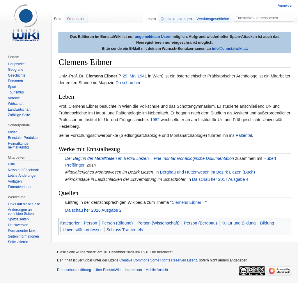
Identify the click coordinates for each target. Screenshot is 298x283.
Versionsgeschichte (212, 19)
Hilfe (11, 164)
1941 (142, 76)
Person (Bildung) (117, 223)
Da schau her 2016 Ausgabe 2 (93, 210)
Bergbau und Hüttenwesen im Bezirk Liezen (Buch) (207, 172)
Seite (58, 19)
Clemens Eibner (186, 202)
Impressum (133, 270)
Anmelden (285, 5)
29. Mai (129, 76)
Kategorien (70, 223)
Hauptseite (16, 64)
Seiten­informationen (23, 236)
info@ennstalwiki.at (229, 48)
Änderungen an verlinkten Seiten (21, 212)
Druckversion (18, 225)
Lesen (151, 19)
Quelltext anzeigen (176, 19)
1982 (154, 119)
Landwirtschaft (19, 109)
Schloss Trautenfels (125, 229)
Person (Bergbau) (200, 223)
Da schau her (128, 82)
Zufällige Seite (19, 115)
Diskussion (76, 19)
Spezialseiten (18, 219)
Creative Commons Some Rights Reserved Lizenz (158, 260)
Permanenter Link (22, 231)
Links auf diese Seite (24, 204)
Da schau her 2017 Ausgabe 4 (220, 179)
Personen (15, 81)
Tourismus (16, 92)
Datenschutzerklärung (74, 270)
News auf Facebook (23, 170)
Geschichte (16, 75)
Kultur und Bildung (238, 223)
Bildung (267, 223)
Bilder (12, 132)
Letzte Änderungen (22, 176)
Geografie (15, 70)
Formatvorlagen (20, 187)
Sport (12, 87)
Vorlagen (15, 181)
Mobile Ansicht (157, 270)
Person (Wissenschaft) (158, 223)
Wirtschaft (15, 104)
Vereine (14, 98)
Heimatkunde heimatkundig (18, 146)
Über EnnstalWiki (108, 270)
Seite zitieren (18, 242)
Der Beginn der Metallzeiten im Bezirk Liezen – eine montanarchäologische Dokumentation (149, 158)
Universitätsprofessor (82, 229)
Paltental (244, 135)
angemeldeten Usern (153, 36)
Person (90, 223)
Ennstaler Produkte (23, 138)
